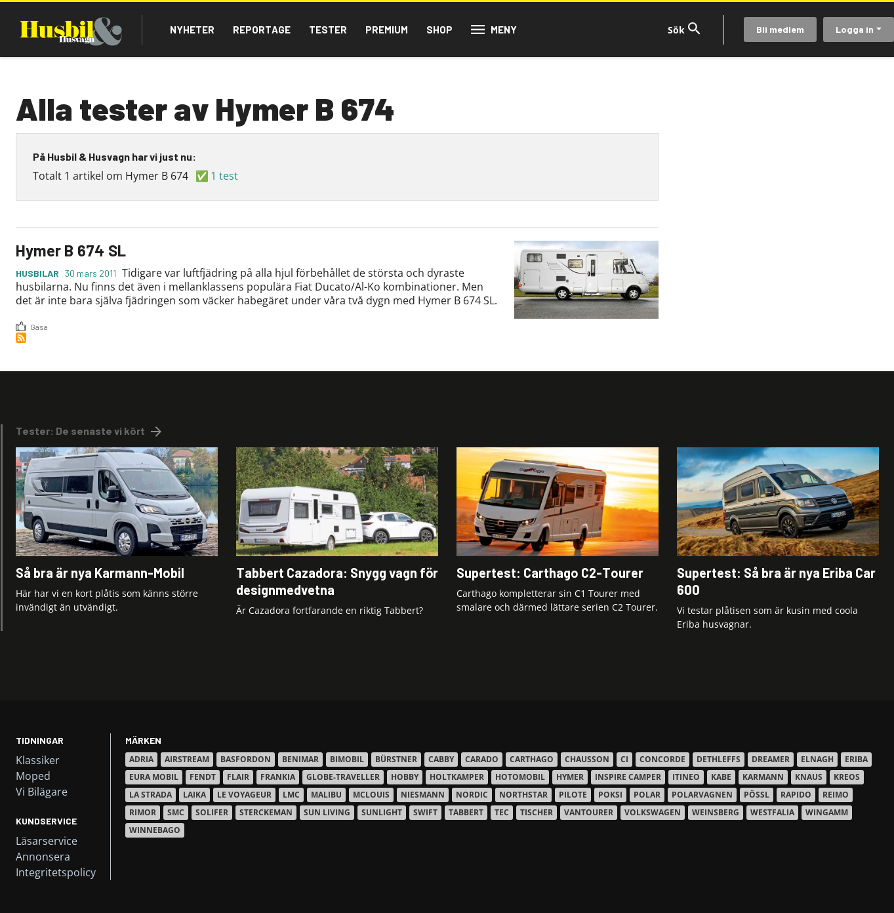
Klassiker (38, 760)
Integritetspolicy (56, 872)
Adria (141, 759)
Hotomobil (520, 776)
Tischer (536, 812)
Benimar (300, 759)
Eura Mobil (153, 776)
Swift (425, 812)
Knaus (809, 776)
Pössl (756, 794)
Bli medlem (780, 29)
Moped (33, 776)
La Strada (150, 794)
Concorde (662, 759)
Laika (194, 794)
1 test (224, 176)
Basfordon (245, 759)
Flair (238, 776)
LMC (291, 794)
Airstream (187, 759)
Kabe (721, 776)
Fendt (203, 776)
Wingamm (826, 812)
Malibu (326, 794)
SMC (175, 812)
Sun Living (327, 812)
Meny (504, 29)
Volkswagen (652, 812)
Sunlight (381, 812)
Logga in (855, 29)
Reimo (836, 794)
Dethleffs (719, 759)
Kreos (847, 776)
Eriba (856, 759)
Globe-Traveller (343, 776)
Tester (328, 29)
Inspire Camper (628, 776)
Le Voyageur (244, 794)
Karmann (763, 776)
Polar (647, 794)
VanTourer (588, 812)
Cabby (441, 759)
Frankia (277, 776)
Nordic (472, 794)
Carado (481, 759)
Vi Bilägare (42, 791)
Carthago (532, 759)
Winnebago (154, 830)
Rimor (142, 812)
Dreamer (771, 759)
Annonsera (43, 856)
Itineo (686, 776)
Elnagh (817, 759)
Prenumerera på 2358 (21, 338)
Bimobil (347, 759)
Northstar (523, 794)
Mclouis (371, 794)
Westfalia (772, 812)
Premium (386, 29)
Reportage (262, 29)
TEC (502, 812)
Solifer (211, 812)
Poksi (610, 794)
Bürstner (396, 759)
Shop (439, 29)
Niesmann (423, 794)
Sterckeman (266, 812)
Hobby (404, 776)
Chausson (587, 759)
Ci (624, 759)
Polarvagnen (702, 794)
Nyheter (192, 29)
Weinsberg (715, 812)
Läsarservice (46, 841)
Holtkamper (457, 776)
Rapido (796, 794)
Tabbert (466, 812)
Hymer (570, 776)
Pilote (573, 794)
